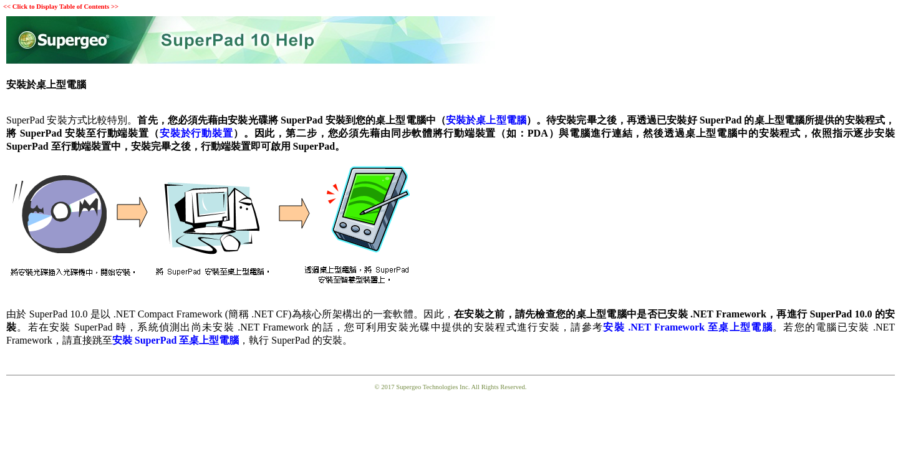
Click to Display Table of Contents (60, 6)
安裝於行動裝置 (196, 133)
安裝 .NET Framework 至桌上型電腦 (688, 327)
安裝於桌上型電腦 (486, 120)
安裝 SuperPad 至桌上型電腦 (175, 340)
